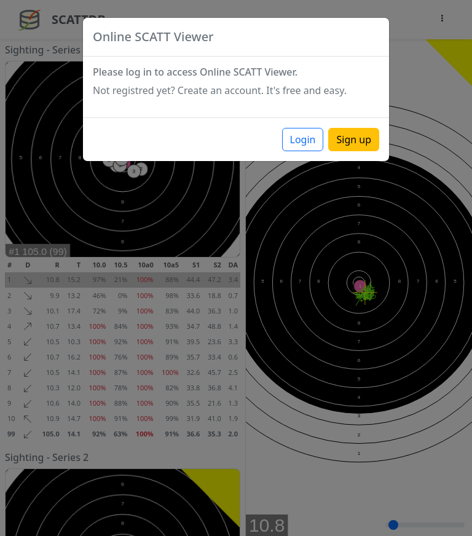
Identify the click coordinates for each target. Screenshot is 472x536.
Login (303, 139)
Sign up (353, 139)
